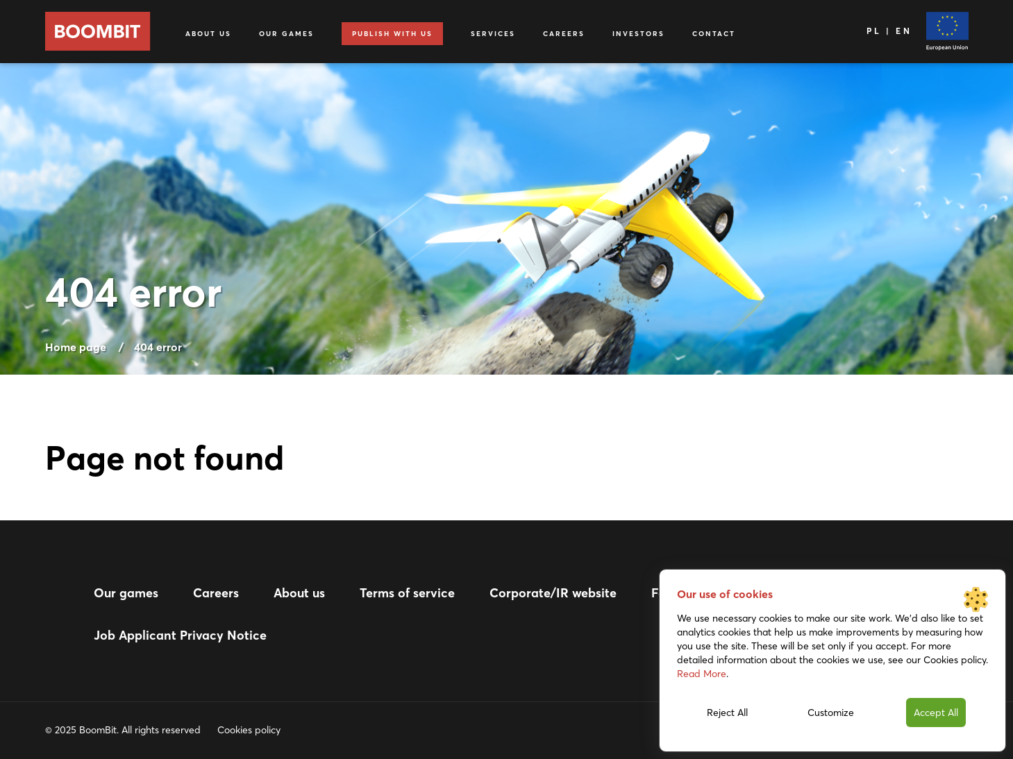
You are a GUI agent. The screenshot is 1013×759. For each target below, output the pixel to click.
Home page (75, 347)
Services (493, 33)
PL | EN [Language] (889, 31)
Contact (713, 33)
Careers (564, 33)
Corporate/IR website (553, 593)
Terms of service (407, 593)
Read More (701, 673)
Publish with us (392, 33)
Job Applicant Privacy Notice (180, 635)
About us (208, 33)
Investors (638, 33)
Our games (286, 33)
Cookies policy (249, 730)
